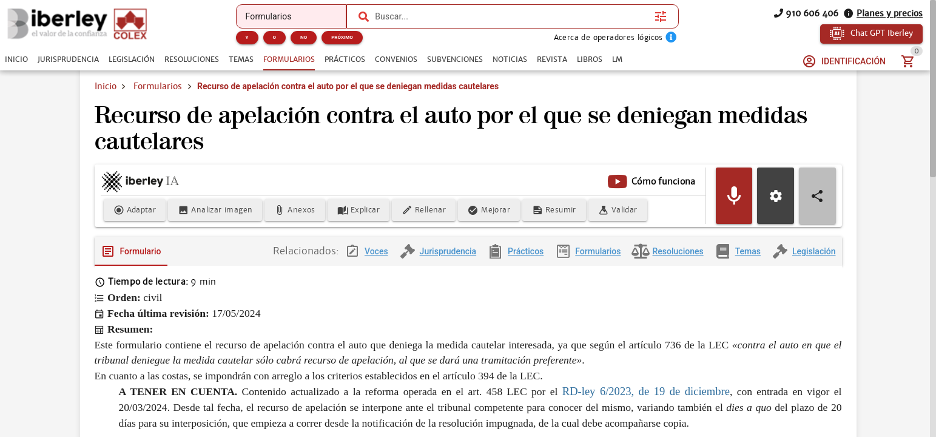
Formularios (157, 86)
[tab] (16, 59)
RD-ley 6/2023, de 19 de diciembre (646, 391)
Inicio (105, 86)
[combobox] (511, 16)
